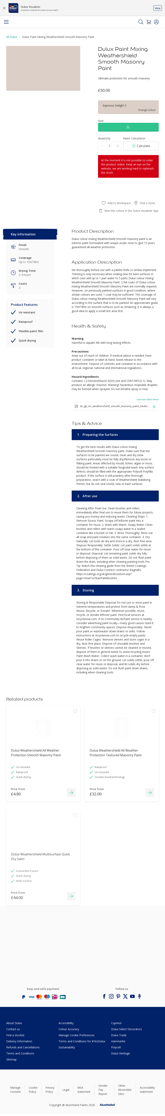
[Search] (140, 22)
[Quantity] (109, 146)
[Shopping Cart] (148, 22)
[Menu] (6, 22)
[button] (156, 22)
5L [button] (128, 127)
